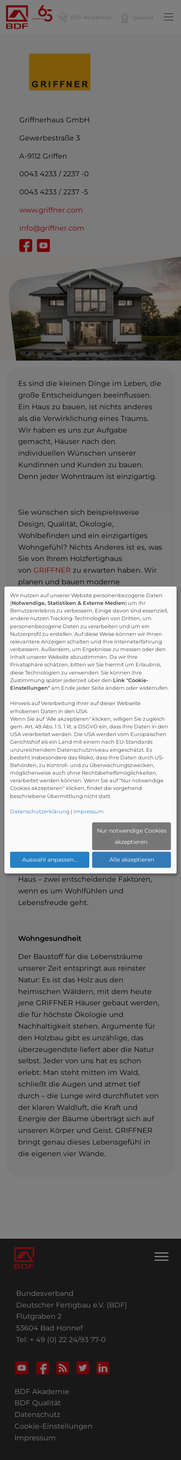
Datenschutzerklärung (40, 811)
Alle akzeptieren (131, 859)
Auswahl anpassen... (49, 859)
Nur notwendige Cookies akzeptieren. (132, 836)
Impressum (89, 811)
